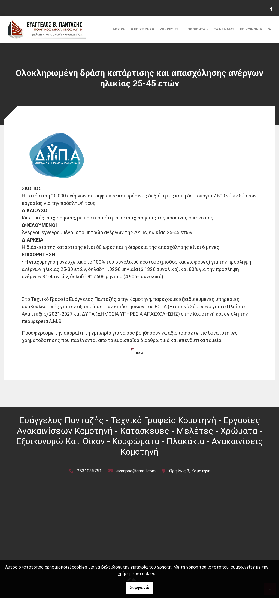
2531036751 (89, 471)
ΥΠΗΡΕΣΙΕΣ (169, 29)
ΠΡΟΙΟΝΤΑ (196, 29)
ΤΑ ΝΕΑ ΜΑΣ (224, 29)
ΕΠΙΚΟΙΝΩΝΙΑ (251, 29)
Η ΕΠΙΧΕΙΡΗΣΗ (142, 29)
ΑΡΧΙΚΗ (119, 29)
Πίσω (139, 353)
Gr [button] (270, 29)
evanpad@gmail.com (136, 471)
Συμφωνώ (139, 587)
